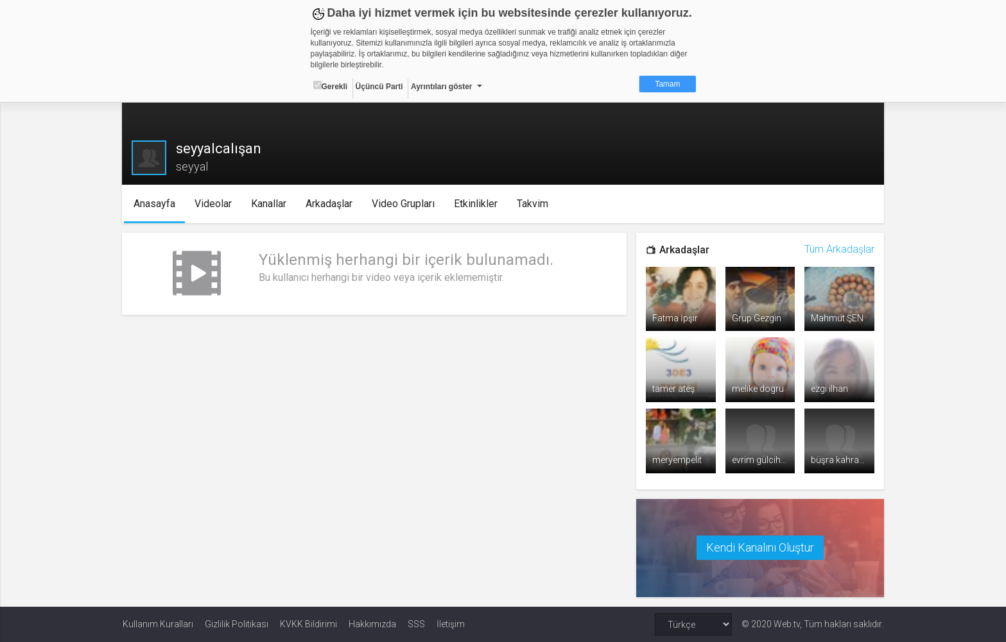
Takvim (533, 204)
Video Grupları (403, 204)
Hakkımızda (372, 624)
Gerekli (330, 86)
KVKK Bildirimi (308, 624)
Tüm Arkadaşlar (839, 249)
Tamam (667, 84)
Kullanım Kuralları (158, 624)
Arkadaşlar (329, 204)
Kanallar (269, 204)
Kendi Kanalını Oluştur (759, 547)
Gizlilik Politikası (236, 624)
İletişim (451, 624)
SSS (416, 624)
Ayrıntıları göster (442, 86)
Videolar (213, 204)
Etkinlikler (476, 204)
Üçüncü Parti (379, 86)
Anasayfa (155, 204)
